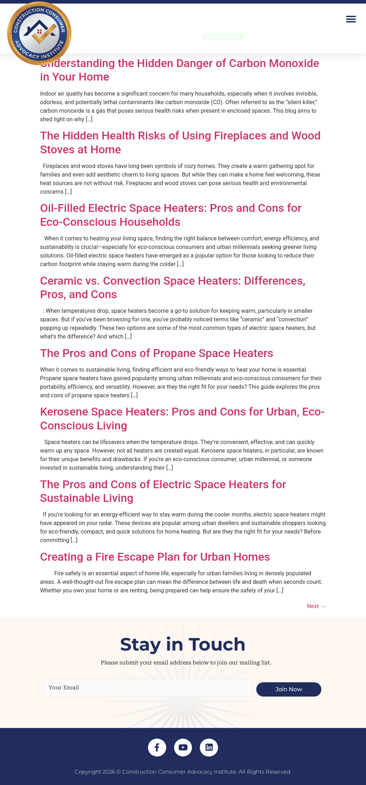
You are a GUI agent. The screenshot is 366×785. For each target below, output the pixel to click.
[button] (351, 19)
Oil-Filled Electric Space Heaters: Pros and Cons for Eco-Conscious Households (171, 214)
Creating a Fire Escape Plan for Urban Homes (155, 557)
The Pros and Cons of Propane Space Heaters (156, 353)
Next (316, 606)
